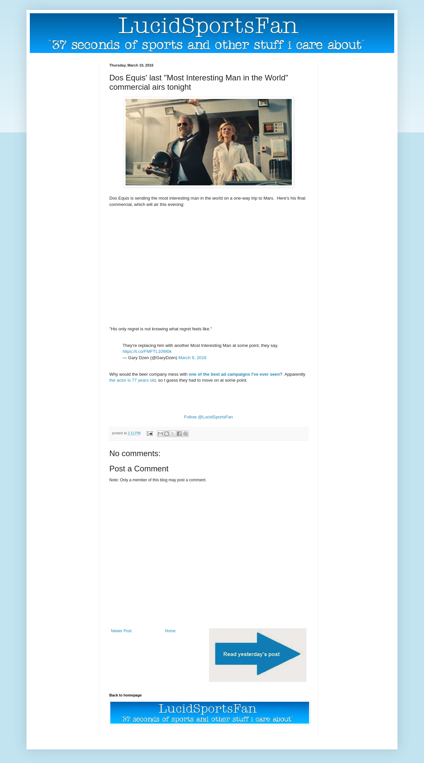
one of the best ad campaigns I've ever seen (234, 374)
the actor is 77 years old (132, 380)
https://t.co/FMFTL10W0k (147, 351)
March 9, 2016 (192, 357)
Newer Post (121, 631)
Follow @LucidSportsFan (208, 416)
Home (170, 631)
